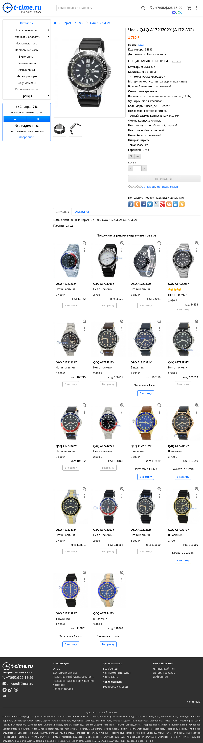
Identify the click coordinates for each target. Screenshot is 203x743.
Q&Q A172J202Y (66, 283)
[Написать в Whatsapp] (11, 689)
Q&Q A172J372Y (178, 529)
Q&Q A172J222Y (103, 446)
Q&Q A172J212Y (66, 362)
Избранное (160, 676)
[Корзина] (189, 8)
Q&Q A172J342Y (66, 446)
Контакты (59, 684)
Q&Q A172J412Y (66, 529)
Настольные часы (26, 50)
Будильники (26, 56)
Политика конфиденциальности (73, 676)
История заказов (164, 672)
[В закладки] (131, 156)
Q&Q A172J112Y (178, 446)
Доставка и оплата (65, 672)
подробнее (26, 137)
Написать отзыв (167, 186)
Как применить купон (117, 672)
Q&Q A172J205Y (178, 283)
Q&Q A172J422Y (103, 613)
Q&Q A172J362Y (141, 529)
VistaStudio (193, 701)
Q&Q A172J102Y (141, 446)
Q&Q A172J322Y (141, 362)
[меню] (196, 8)
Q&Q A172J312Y (103, 362)
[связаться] (167, 8)
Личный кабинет (164, 668)
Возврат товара (63, 688)
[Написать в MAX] (5, 689)
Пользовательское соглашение (73, 680)
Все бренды (110, 668)
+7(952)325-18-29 (18, 677)
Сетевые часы (26, 63)
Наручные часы (33, 30)
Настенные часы (26, 43)
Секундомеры (27, 82)
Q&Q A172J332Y (178, 362)
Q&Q (141, 44)
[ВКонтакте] (5, 696)
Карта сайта (110, 676)
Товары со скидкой (115, 686)
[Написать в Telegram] (17, 689)
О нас (56, 668)
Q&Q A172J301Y (103, 283)
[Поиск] (98, 8)
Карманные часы (26, 89)
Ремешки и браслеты (31, 36)
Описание (62, 211)
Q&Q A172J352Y (103, 529)
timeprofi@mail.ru (18, 683)
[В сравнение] (137, 156)
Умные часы (26, 69)
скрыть (176, 61)
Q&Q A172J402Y (141, 283)
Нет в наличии (164, 178)
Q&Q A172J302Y (100, 23)
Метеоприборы (26, 76)
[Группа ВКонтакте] (15, 119)
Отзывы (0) (82, 211)
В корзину (71, 305)
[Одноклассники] (38, 119)
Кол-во (132, 162)
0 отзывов (148, 186)
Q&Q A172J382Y (66, 613)
